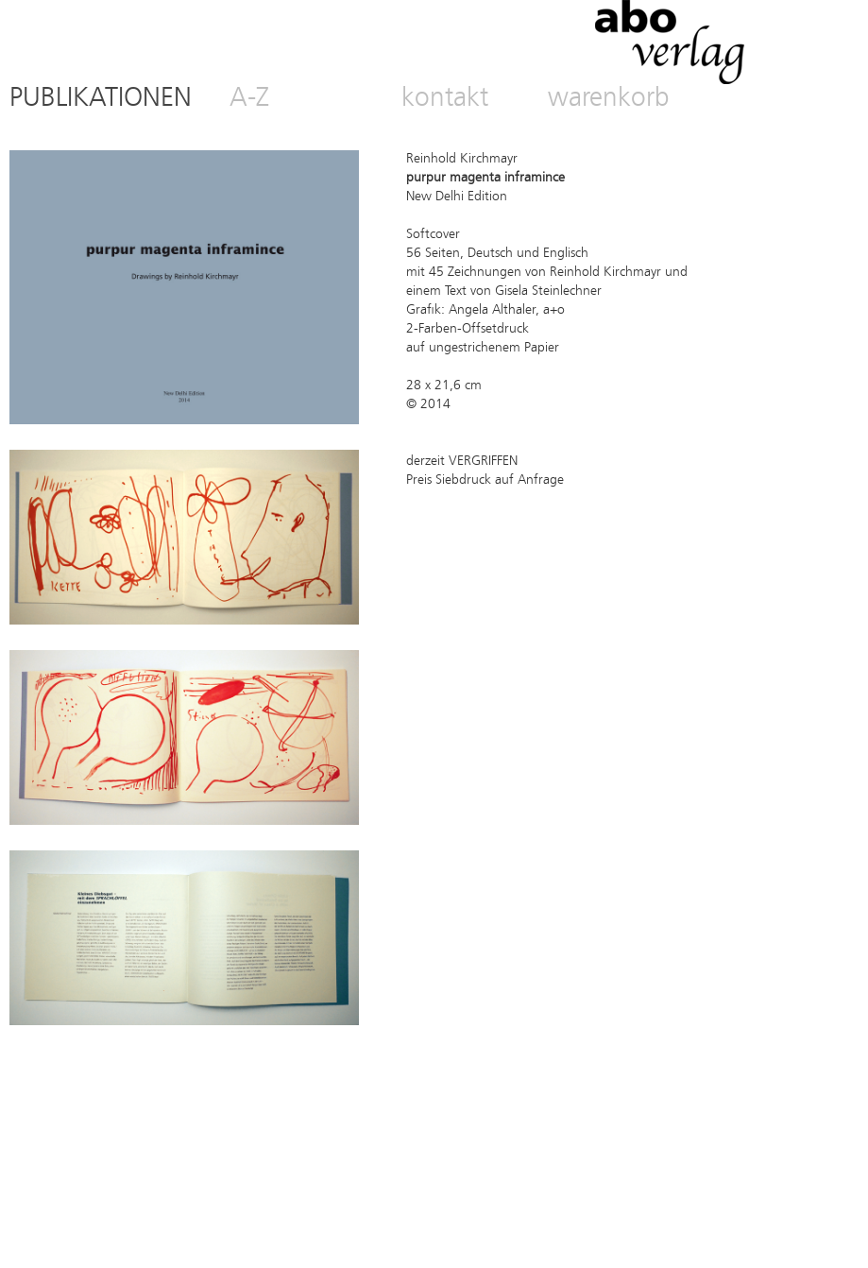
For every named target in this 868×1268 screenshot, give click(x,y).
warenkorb (609, 99)
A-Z (249, 99)
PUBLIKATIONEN (100, 99)
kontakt (444, 99)
